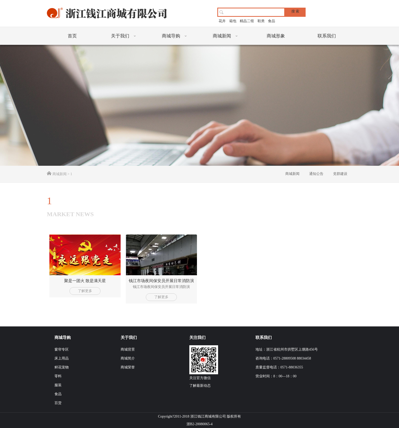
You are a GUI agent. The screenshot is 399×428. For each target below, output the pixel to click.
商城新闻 (222, 35)
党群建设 (340, 174)
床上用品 (61, 358)
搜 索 (295, 11)
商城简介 (128, 358)
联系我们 (327, 35)
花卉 (222, 21)
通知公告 (316, 174)
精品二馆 (247, 21)
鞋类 (261, 21)
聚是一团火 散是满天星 (85, 281)
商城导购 (171, 35)
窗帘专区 (61, 349)
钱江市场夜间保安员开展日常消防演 (161, 281)
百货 (58, 403)
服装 (58, 385)
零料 (58, 376)
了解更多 (85, 291)
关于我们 (120, 35)
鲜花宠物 (61, 367)
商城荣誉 (128, 367)
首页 (72, 35)
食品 (271, 21)
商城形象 (276, 35)
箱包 (232, 21)
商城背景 (128, 349)
